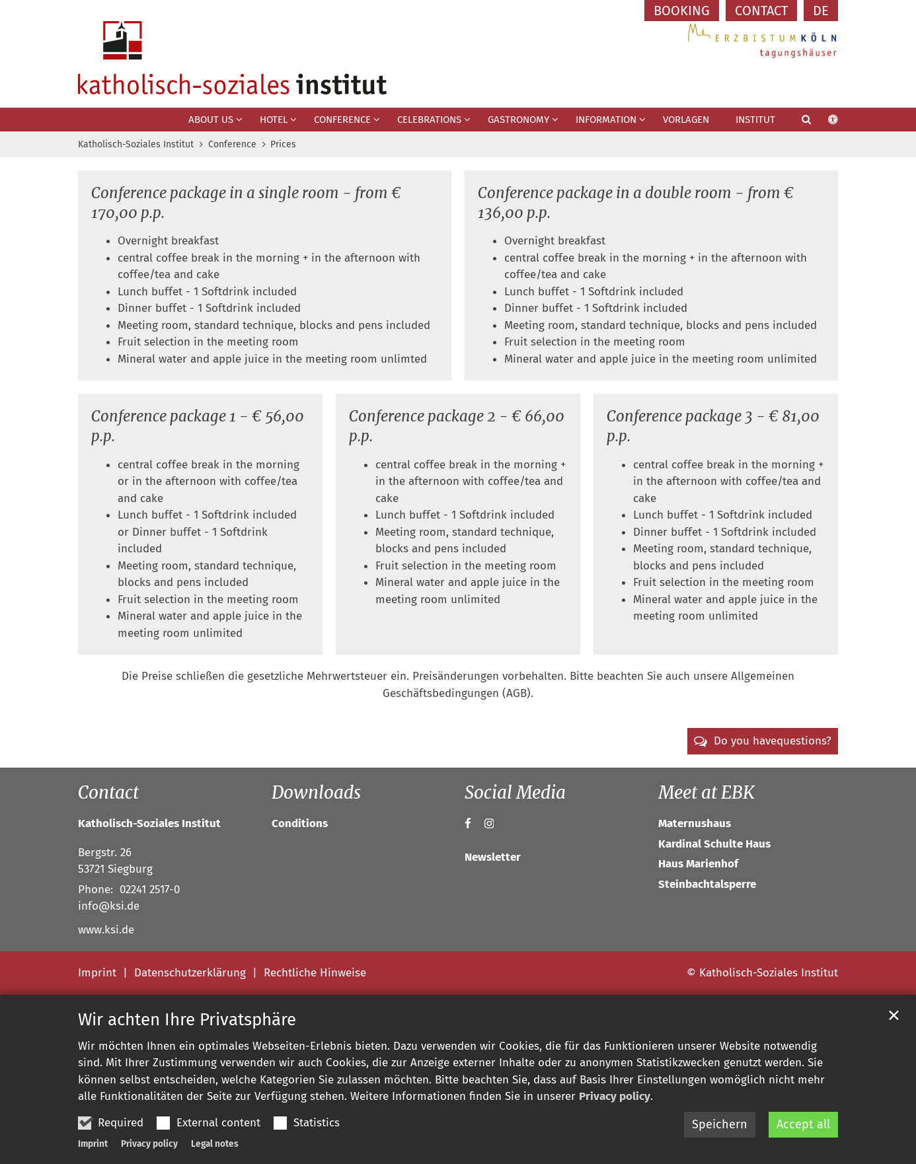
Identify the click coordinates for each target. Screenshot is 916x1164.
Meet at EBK (706, 792)
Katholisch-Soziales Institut (136, 144)
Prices (283, 144)
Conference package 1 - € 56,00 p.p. (197, 426)
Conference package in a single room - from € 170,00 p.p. (246, 203)
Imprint (93, 1143)
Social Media (515, 792)
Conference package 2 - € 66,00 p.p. (456, 426)
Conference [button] (342, 120)
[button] (797, 122)
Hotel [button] (273, 120)
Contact (108, 792)
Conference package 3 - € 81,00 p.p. (713, 426)
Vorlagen (686, 120)
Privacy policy (614, 1096)
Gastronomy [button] (518, 120)
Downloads (316, 792)
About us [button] (210, 120)
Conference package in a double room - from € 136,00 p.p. (636, 203)
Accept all (803, 1124)
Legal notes (215, 1143)
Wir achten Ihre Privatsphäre (187, 1019)
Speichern (719, 1124)
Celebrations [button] (429, 120)
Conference (232, 144)
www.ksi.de (106, 930)
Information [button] (606, 120)
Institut (755, 120)
